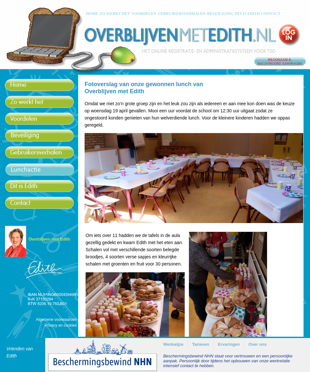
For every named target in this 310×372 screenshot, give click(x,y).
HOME (92, 13)
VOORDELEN (143, 13)
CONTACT (270, 13)
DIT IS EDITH (247, 13)
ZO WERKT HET (114, 13)
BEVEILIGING (220, 13)
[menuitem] (173, 344)
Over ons (258, 344)
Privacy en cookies (61, 325)
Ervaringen (229, 344)
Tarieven (200, 344)
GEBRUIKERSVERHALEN (182, 13)
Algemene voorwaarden (56, 319)
